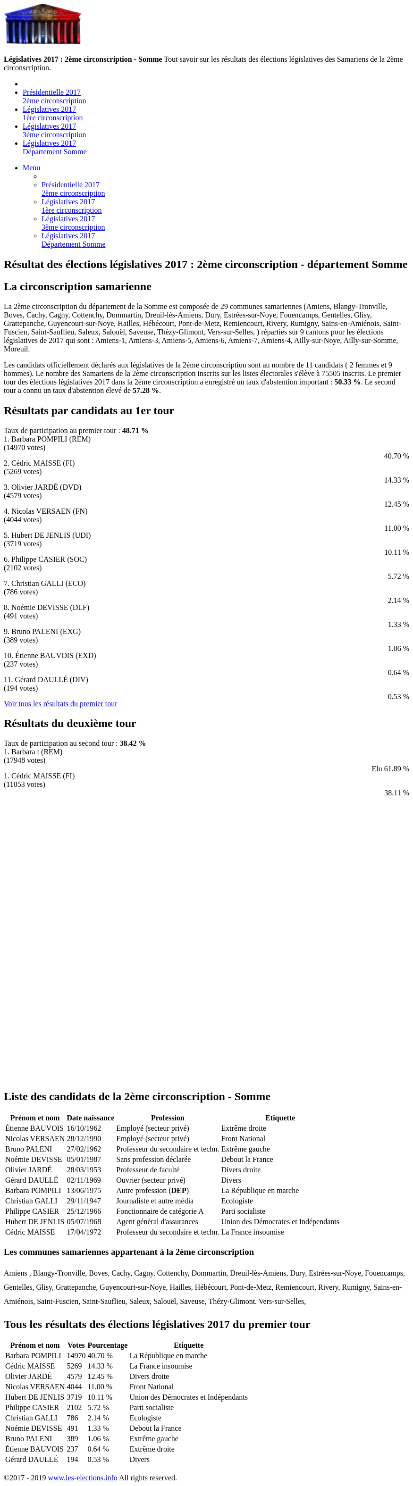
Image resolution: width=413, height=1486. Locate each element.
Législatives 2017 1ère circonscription (53, 113)
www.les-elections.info (82, 1478)
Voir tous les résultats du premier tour (61, 704)
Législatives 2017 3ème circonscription (54, 130)
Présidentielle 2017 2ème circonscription (54, 96)
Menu (31, 168)
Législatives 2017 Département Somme (55, 147)
